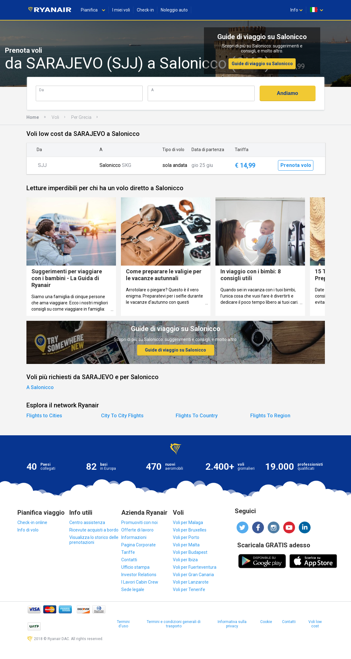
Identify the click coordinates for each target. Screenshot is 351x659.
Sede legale (132, 589)
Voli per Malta (186, 544)
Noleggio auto (174, 9)
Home (32, 117)
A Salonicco (40, 387)
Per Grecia (81, 117)
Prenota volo (295, 165)
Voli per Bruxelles (189, 529)
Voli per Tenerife (189, 589)
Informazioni (133, 537)
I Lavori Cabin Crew (139, 582)
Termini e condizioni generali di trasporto (174, 624)
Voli (55, 117)
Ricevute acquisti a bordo (93, 529)
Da (41, 90)
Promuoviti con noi (139, 522)
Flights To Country (197, 416)
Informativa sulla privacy (232, 624)
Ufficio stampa (135, 567)
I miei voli (121, 9)
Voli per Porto (186, 537)
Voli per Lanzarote (191, 582)
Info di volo (28, 529)
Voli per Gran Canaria (193, 574)
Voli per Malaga (188, 522)
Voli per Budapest (190, 552)
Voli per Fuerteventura (194, 567)
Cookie (266, 622)
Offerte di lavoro (137, 529)
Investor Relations (138, 574)
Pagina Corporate (138, 544)
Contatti (129, 559)
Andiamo (287, 93)
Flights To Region (270, 416)
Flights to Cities (44, 416)
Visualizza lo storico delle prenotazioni (93, 540)
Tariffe (128, 552)
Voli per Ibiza (185, 559)
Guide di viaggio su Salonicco (262, 63)
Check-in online (32, 522)
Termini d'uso (123, 624)
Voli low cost (315, 624)
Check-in (145, 9)
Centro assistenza (87, 522)
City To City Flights (122, 416)
